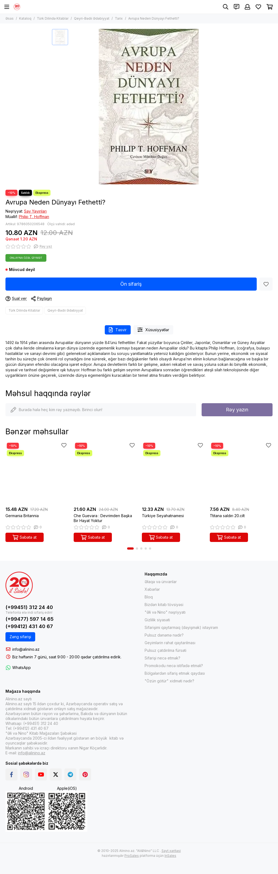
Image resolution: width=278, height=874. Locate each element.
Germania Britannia (22, 515)
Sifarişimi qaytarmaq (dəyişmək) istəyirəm (181, 627)
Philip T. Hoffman (34, 216)
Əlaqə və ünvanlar (161, 581)
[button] (130, 548)
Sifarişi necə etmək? (162, 658)
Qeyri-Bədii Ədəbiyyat (91, 18)
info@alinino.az (26, 649)
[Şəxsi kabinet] (247, 7)
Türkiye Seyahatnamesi (163, 515)
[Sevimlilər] (258, 7)
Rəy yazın (237, 409)
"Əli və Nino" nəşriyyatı (165, 612)
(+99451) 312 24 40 (29, 607)
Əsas (9, 18)
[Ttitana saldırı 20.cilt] (241, 472)
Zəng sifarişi (20, 636)
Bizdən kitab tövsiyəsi (164, 604)
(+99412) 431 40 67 (29, 626)
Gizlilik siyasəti (157, 619)
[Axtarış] (225, 7)
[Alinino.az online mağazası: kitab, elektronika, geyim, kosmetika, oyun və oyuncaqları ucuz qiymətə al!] (17, 7)
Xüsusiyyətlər (153, 329)
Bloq (149, 597)
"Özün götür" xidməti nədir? (169, 681)
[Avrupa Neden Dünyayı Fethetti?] (148, 106)
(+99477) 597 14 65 (29, 619)
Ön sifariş (131, 284)
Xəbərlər (152, 589)
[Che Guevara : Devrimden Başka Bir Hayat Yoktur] (105, 472)
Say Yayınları (35, 211)
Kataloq (25, 18)
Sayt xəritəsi (171, 851)
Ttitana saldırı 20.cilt (227, 515)
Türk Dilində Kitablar (52, 18)
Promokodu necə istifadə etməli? (174, 665)
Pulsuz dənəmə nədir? (164, 635)
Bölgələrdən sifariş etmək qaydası (175, 673)
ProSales (131, 856)
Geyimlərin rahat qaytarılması (170, 642)
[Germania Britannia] (36, 472)
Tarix (119, 18)
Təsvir (118, 329)
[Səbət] (270, 7)
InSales (170, 856)
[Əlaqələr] (236, 7)
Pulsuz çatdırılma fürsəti (165, 650)
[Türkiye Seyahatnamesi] (173, 472)
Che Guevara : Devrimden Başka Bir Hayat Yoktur (103, 518)
